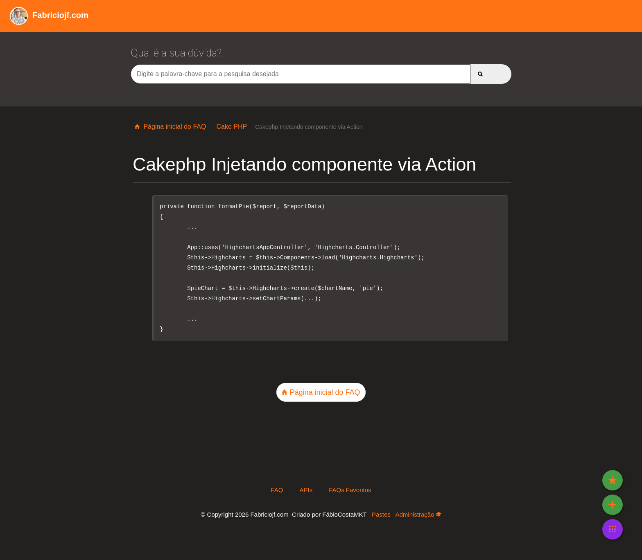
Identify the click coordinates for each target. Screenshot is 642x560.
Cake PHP (231, 126)
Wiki (58, 15)
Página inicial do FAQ (170, 126)
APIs (573, 15)
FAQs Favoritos (608, 15)
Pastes (381, 514)
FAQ (554, 15)
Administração (418, 514)
